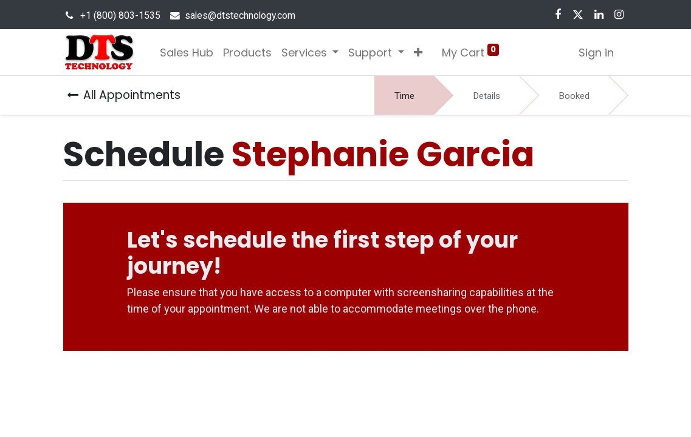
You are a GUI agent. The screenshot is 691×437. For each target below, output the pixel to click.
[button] (418, 52)
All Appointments (123, 95)
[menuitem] (186, 52)
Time (404, 95)
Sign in (596, 52)
